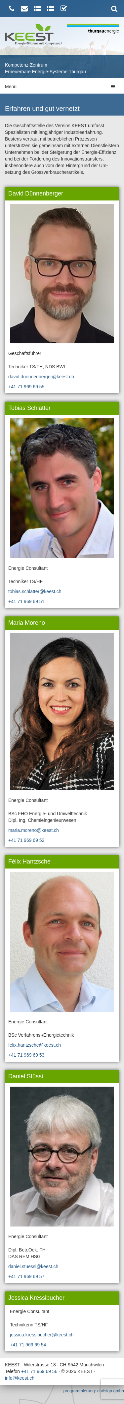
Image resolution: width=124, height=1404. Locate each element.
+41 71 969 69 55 (26, 386)
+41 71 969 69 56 (39, 1371)
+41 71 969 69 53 (26, 1055)
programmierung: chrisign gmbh (93, 1390)
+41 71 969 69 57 (26, 1276)
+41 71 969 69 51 (26, 601)
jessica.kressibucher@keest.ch (41, 1334)
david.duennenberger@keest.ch (41, 376)
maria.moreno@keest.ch (33, 830)
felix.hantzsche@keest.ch (34, 1045)
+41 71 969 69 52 (26, 840)
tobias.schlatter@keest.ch (35, 591)
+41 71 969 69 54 (28, 1344)
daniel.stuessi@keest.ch (33, 1266)
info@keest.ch (19, 1378)
